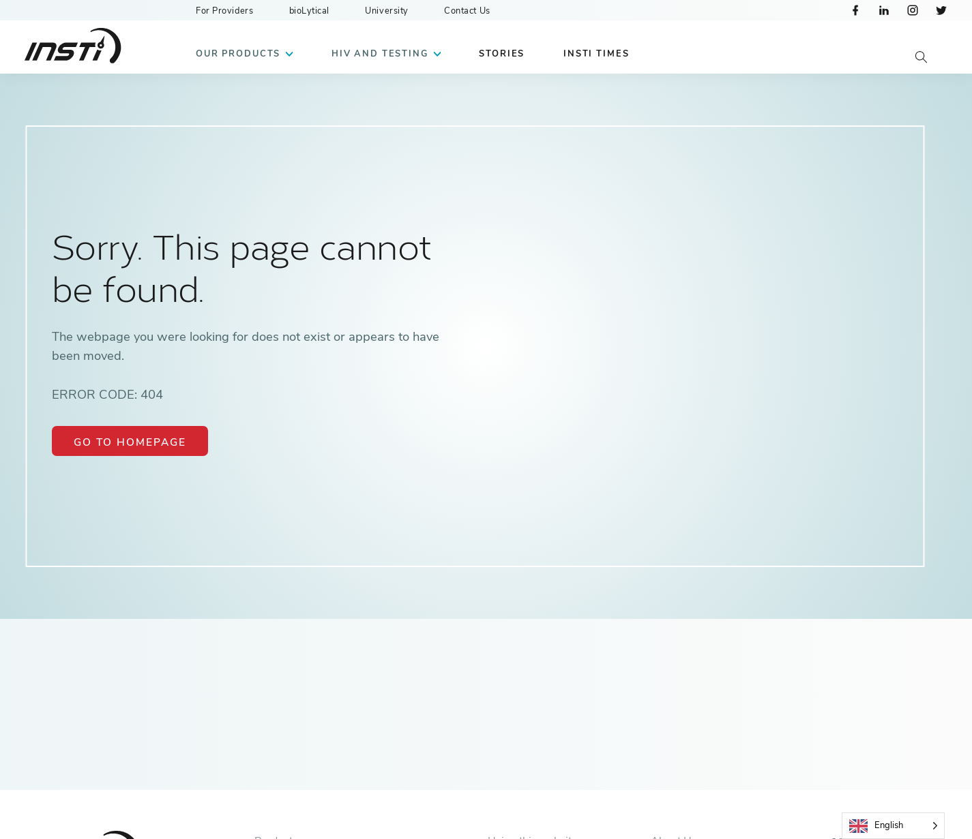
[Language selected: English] (893, 825)
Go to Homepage (130, 442)
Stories (502, 54)
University (387, 11)
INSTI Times (596, 54)
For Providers (224, 11)
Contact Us (467, 11)
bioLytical (309, 11)
